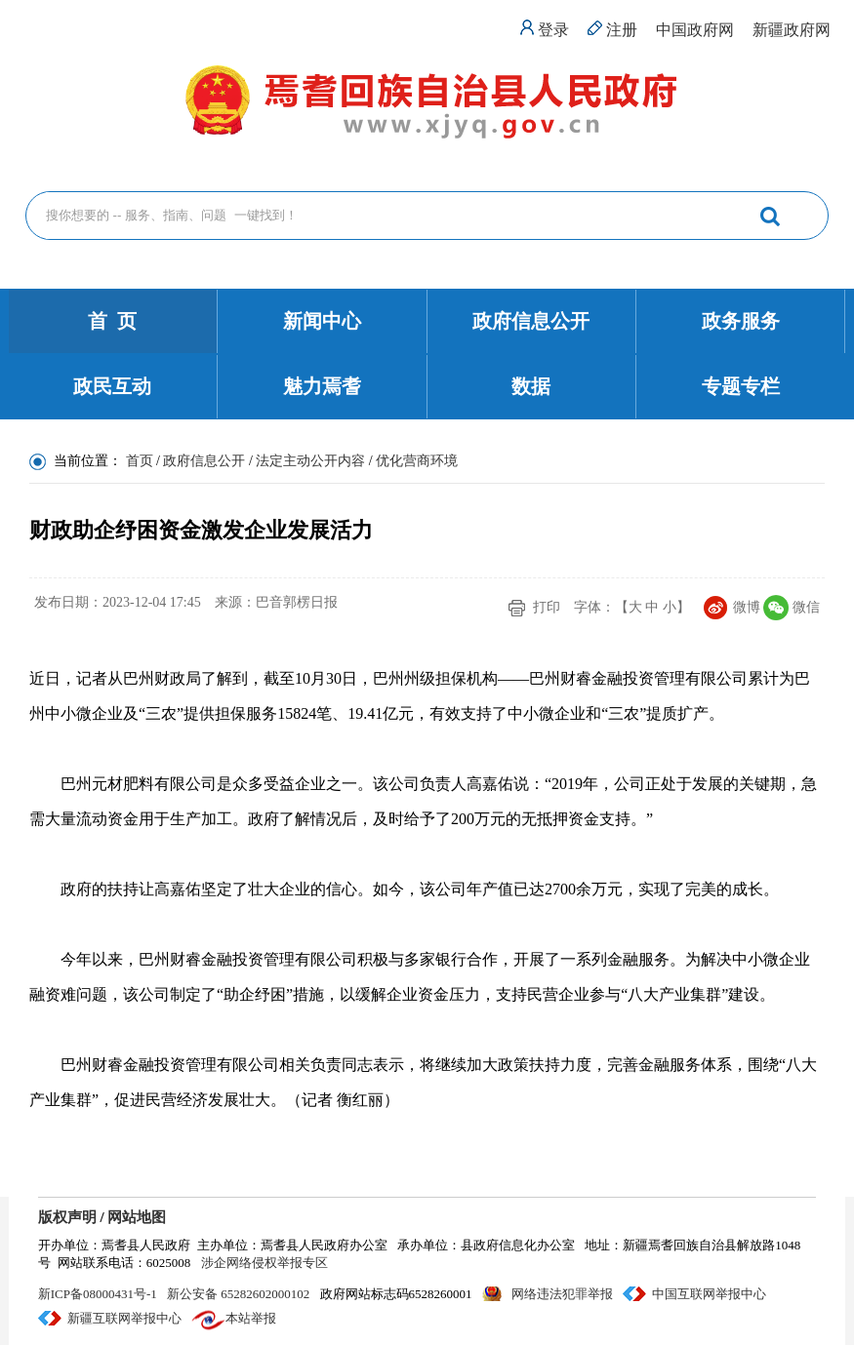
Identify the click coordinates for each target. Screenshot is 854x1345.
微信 (806, 607)
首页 (139, 461)
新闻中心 (322, 321)
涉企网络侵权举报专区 (264, 1262)
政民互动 (112, 386)
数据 (530, 386)
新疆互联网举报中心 (124, 1318)
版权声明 (67, 1217)
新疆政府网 (791, 29)
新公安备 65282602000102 (238, 1293)
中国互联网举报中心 (709, 1293)
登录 (553, 29)
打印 (546, 607)
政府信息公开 (531, 321)
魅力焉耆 (322, 386)
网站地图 (136, 1217)
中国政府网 (695, 29)
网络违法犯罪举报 (562, 1293)
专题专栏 (741, 386)
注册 (621, 29)
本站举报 (250, 1318)
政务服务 (741, 321)
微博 (746, 607)
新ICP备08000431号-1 (97, 1293)
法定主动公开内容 (310, 461)
